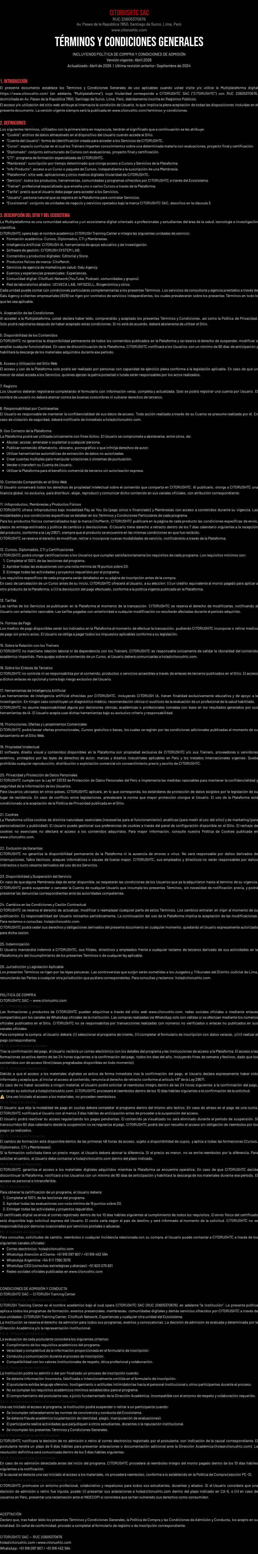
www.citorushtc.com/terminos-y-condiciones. (150, 110)
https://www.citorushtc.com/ (24, 93)
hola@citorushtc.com (123, 419)
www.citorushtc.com (129, 29)
